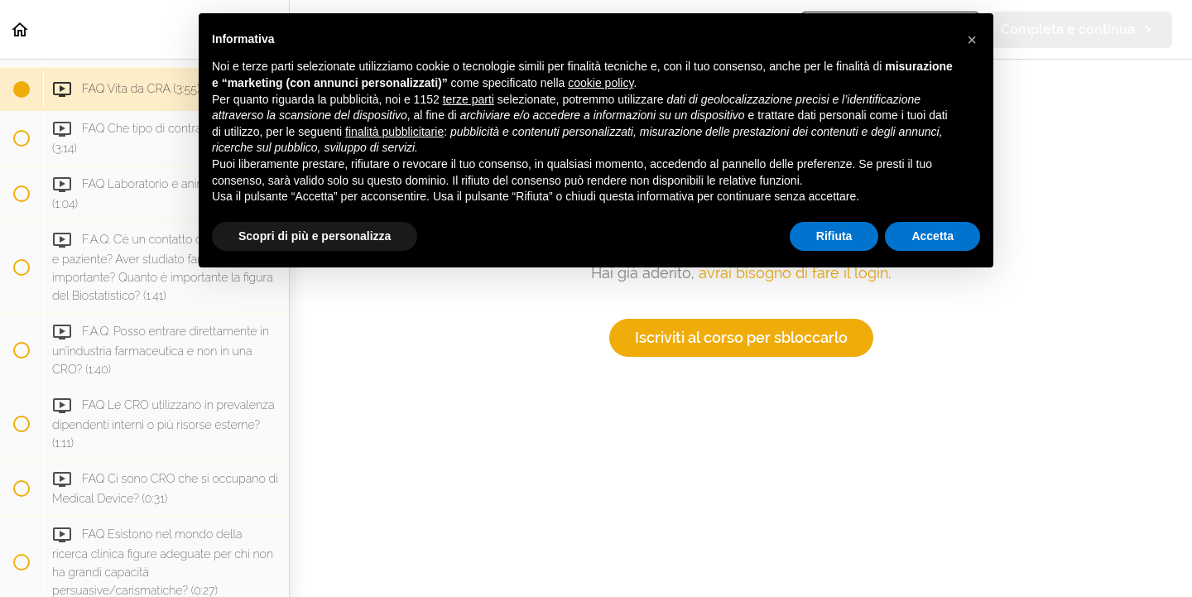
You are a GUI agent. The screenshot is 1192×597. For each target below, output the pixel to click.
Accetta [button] (932, 236)
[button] (20, 29)
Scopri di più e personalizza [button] (314, 236)
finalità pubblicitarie (394, 131)
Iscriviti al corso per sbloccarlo (741, 337)
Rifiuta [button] (834, 236)
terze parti (468, 99)
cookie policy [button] (600, 82)
